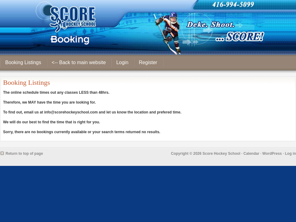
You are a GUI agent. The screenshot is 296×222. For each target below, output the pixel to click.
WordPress (272, 153)
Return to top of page (24, 153)
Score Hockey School (221, 153)
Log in (290, 153)
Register (148, 62)
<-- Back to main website (79, 62)
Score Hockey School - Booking (148, 27)
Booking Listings (23, 62)
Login (122, 62)
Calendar (251, 153)
